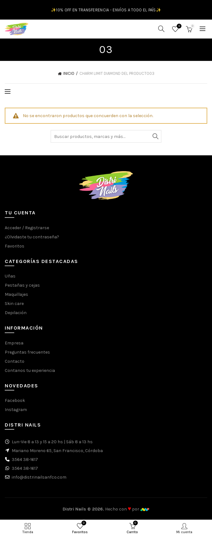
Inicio (68, 73)
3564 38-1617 (25, 459)
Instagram (16, 409)
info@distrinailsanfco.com (39, 477)
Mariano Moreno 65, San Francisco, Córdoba (57, 450)
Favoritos (178, 26)
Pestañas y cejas (22, 285)
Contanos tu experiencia (30, 370)
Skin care (14, 303)
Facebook (15, 400)
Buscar (155, 136)
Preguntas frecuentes (27, 352)
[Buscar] (161, 28)
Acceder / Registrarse (27, 227)
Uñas (10, 276)
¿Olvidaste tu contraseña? (32, 237)
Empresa (14, 343)
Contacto (14, 361)
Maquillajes (16, 294)
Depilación (16, 312)
